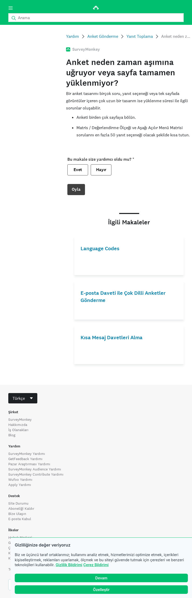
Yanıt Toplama (139, 36)
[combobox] (22, 398)
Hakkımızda (17, 424)
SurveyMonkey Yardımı (26, 453)
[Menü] (10, 8)
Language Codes (100, 248)
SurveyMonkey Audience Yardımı (34, 469)
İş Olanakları (18, 429)
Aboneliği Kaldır (21, 508)
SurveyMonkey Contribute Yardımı (35, 474)
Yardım (72, 36)
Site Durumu (18, 503)
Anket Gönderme (102, 36)
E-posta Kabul (19, 518)
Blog (11, 435)
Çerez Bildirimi (96, 565)
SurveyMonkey (20, 419)
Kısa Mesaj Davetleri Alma (112, 337)
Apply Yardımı (19, 484)
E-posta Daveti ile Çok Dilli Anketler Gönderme (123, 297)
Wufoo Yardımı (20, 479)
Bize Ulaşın (17, 513)
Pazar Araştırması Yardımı (29, 464)
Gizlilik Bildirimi (69, 565)
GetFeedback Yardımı (25, 458)
